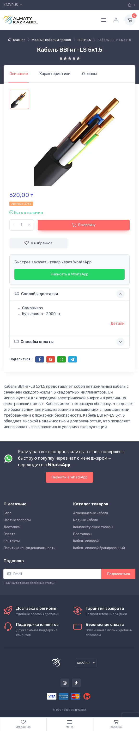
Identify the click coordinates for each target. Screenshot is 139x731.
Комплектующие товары (93, 527)
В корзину (84, 225)
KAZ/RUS (11, 5)
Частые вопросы (17, 520)
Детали (117, 323)
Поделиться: (20, 359)
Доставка (12, 527)
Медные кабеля (85, 520)
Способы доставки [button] (36, 293)
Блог (7, 513)
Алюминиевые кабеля (90, 513)
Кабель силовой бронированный (99, 548)
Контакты (12, 541)
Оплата (10, 534)
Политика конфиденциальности (29, 548)
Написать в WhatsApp (69, 274)
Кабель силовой (86, 541)
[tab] (55, 74)
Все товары (82, 534)
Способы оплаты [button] (34, 341)
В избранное (38, 243)
